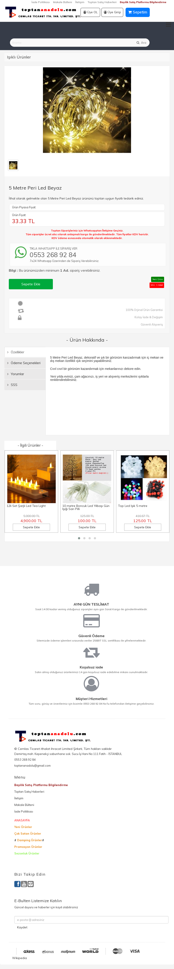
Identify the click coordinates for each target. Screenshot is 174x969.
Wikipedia (19, 958)
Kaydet (22, 927)
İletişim (79, 2)
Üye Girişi (112, 12)
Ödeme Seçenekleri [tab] (24, 363)
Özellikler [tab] (15, 352)
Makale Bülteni (62, 2)
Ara (141, 43)
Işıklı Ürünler (19, 57)
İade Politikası (40, 2)
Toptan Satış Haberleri (102, 2)
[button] (79, 538)
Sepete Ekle (30, 284)
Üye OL (90, 12)
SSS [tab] (12, 385)
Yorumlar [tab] (15, 374)
